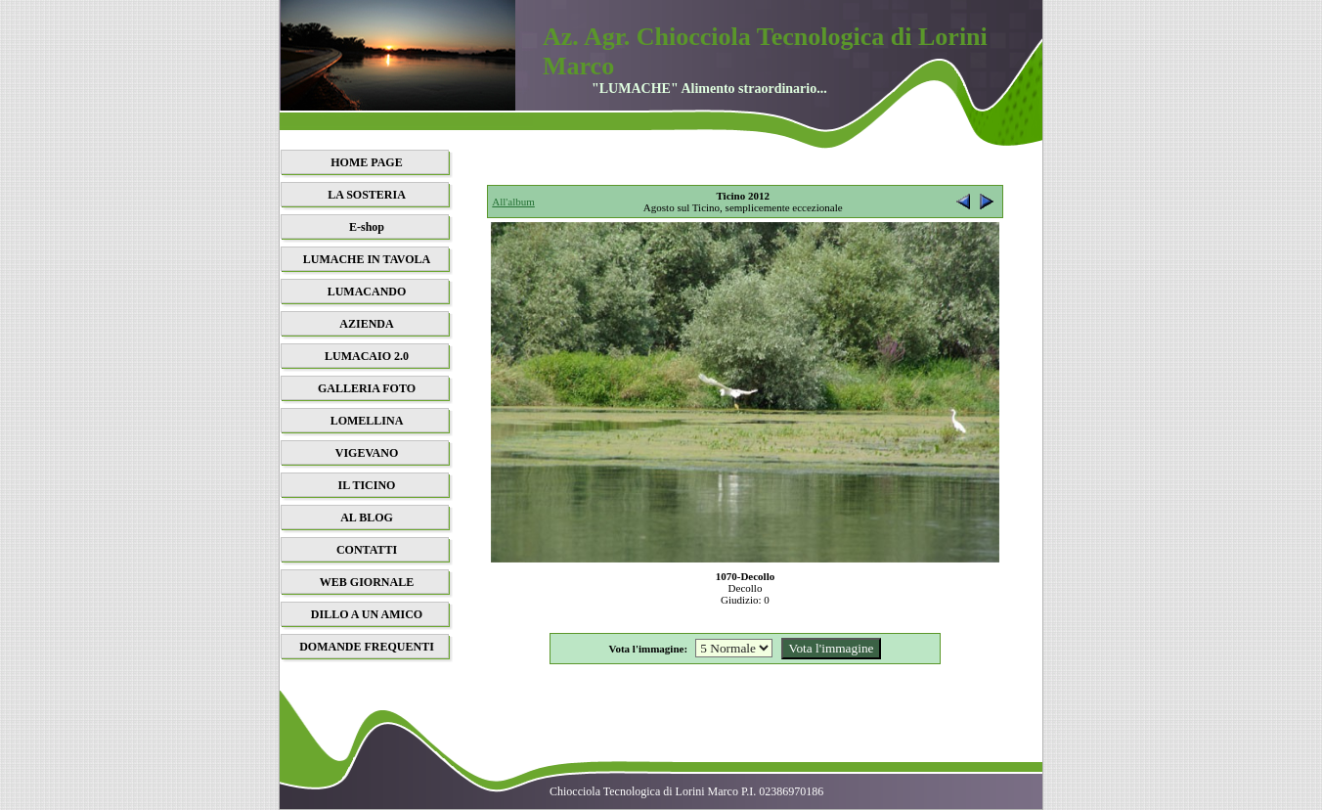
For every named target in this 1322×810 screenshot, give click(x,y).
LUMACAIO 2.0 (367, 356)
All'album (513, 201)
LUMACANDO (367, 291)
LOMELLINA (367, 421)
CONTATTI (366, 550)
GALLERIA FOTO (367, 388)
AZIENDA (366, 324)
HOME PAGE (366, 162)
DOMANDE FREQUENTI (366, 646)
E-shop (366, 227)
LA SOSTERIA (367, 195)
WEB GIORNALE (367, 582)
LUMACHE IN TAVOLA (366, 259)
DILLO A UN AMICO (366, 614)
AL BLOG (366, 517)
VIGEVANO (366, 453)
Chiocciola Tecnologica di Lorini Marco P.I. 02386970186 (686, 791)
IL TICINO (367, 485)
